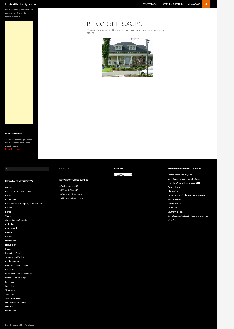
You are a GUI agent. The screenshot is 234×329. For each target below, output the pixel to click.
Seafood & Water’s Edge (15, 277)
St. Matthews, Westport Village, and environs (188, 216)
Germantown (174, 187)
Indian (8, 249)
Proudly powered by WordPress (19, 325)
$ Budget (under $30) (69, 186)
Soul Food (9, 282)
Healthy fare (10, 240)
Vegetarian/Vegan (13, 298)
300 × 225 (119, 30)
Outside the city (175, 203)
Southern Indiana (175, 211)
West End (172, 220)
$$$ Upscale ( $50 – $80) (70, 194)
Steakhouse (10, 290)
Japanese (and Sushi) (14, 257)
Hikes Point (173, 191)
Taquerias (9, 294)
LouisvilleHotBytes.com (21, 4)
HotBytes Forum (150, 4)
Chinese (8, 216)
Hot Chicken (10, 244)
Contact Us (64, 168)
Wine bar (9, 306)
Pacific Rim (10, 269)
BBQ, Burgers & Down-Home (18, 191)
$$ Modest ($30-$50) (69, 190)
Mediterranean (12, 261)
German (9, 236)
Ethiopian (9, 224)
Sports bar (9, 286)
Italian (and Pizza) (13, 253)
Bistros (8, 195)
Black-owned (11, 199)
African (8, 187)
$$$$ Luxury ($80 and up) (71, 198)
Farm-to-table (11, 228)
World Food (10, 310)
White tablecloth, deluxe (16, 302)
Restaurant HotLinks (173, 4)
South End (172, 207)
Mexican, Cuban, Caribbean (17, 265)
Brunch (8, 207)
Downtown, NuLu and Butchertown (184, 178)
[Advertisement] (19, 72)
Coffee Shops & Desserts (16, 220)
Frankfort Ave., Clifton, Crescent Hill (184, 183)
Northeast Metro (175, 199)
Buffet (8, 211)
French (8, 232)
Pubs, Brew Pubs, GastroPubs (18, 273)
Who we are (194, 4)
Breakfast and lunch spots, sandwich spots (24, 203)
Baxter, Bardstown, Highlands (181, 174)
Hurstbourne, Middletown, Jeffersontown (186, 195)
